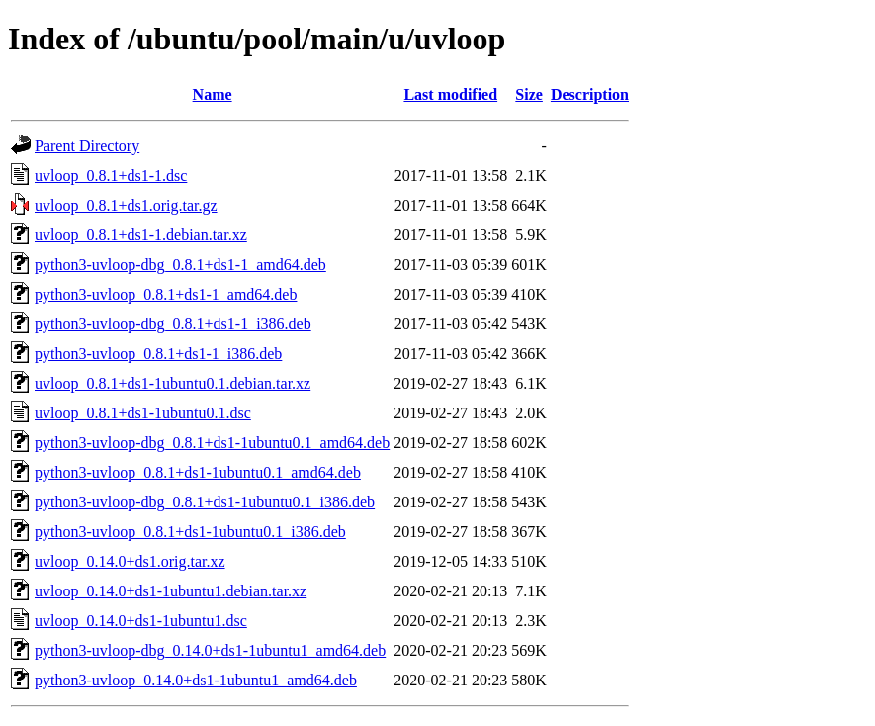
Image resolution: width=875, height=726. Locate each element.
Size (529, 94)
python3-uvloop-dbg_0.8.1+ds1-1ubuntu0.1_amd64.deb (212, 442)
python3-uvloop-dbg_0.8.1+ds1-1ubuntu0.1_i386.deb (205, 502)
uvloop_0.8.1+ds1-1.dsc (111, 175)
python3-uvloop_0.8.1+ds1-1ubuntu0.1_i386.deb (190, 531)
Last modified (450, 94)
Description (590, 94)
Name (212, 94)
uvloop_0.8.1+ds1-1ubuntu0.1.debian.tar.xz (172, 383)
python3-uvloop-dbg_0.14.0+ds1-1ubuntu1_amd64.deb (210, 650)
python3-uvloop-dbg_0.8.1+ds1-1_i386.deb (173, 324)
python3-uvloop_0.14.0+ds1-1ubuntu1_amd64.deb (196, 680)
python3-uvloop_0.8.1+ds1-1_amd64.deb (166, 294)
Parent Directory (87, 145)
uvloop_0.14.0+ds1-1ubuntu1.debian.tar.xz (170, 591)
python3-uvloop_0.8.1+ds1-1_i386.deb (158, 353)
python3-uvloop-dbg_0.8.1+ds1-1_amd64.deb (180, 264)
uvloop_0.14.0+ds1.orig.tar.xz (130, 561)
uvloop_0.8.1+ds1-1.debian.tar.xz (141, 235)
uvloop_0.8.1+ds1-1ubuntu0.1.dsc (143, 413)
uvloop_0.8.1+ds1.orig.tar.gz (126, 205)
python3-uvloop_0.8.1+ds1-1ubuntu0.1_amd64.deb (198, 472)
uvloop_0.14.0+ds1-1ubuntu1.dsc (141, 620)
